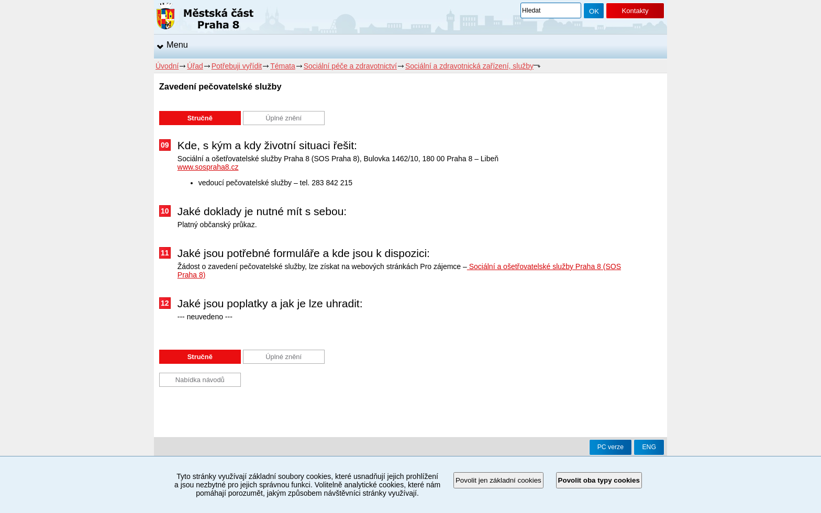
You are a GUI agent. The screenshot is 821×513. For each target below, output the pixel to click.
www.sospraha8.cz (208, 167)
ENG (649, 447)
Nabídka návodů (200, 380)
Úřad (195, 66)
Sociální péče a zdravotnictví (350, 66)
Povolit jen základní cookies (498, 480)
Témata (282, 66)
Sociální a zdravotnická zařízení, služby (469, 66)
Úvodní (167, 66)
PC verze (610, 447)
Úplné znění (283, 118)
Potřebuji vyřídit (237, 66)
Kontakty (635, 11)
